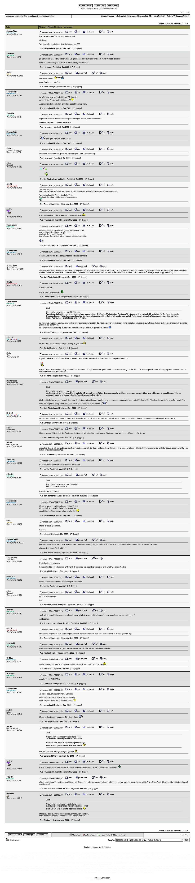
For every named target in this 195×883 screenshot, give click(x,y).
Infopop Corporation (102, 878)
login (83, 8)
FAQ (101, 8)
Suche (95, 8)
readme (108, 847)
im (116, 8)
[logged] (79, 48)
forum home (108, 8)
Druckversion (12, 840)
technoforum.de (97, 847)
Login (41, 16)
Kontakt (87, 847)
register (89, 8)
